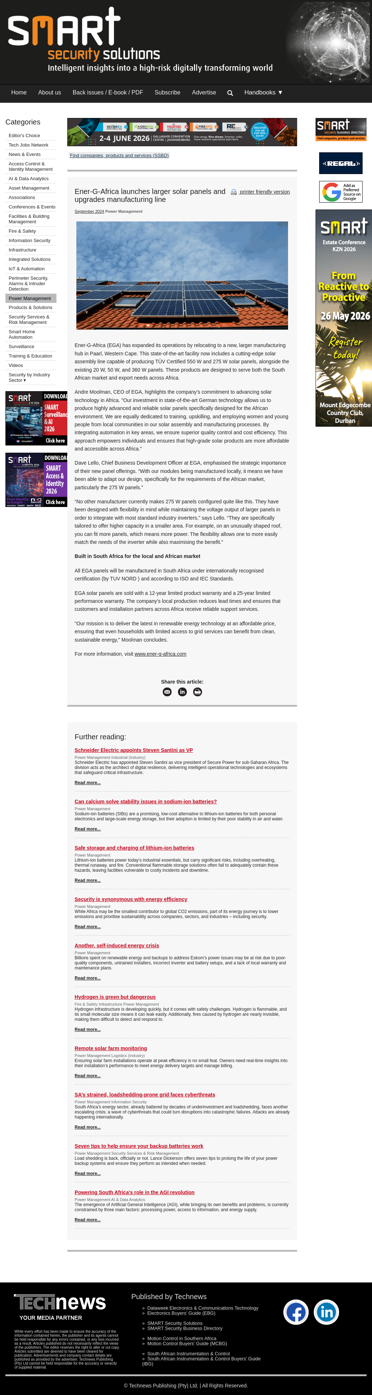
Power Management (30, 298)
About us (49, 92)
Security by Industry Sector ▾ (29, 377)
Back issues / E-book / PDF (108, 92)
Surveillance (21, 346)
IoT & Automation (27, 268)
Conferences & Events (32, 207)
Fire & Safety (22, 231)
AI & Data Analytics (29, 178)
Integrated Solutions (30, 259)
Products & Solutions (30, 307)
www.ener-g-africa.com (160, 654)
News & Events (25, 154)
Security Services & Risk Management (29, 319)
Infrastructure (23, 250)
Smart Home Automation (22, 334)
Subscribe (168, 92)
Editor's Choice (24, 135)
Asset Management (29, 188)
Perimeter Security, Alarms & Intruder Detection (28, 283)
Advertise (204, 92)
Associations (22, 197)
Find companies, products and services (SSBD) (119, 155)
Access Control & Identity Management (30, 166)
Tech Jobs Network (28, 145)
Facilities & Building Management (29, 219)
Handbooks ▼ (263, 92)
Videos (16, 365)
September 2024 (89, 211)
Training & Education (30, 356)
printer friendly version (259, 192)
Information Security (30, 240)
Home (19, 92)
